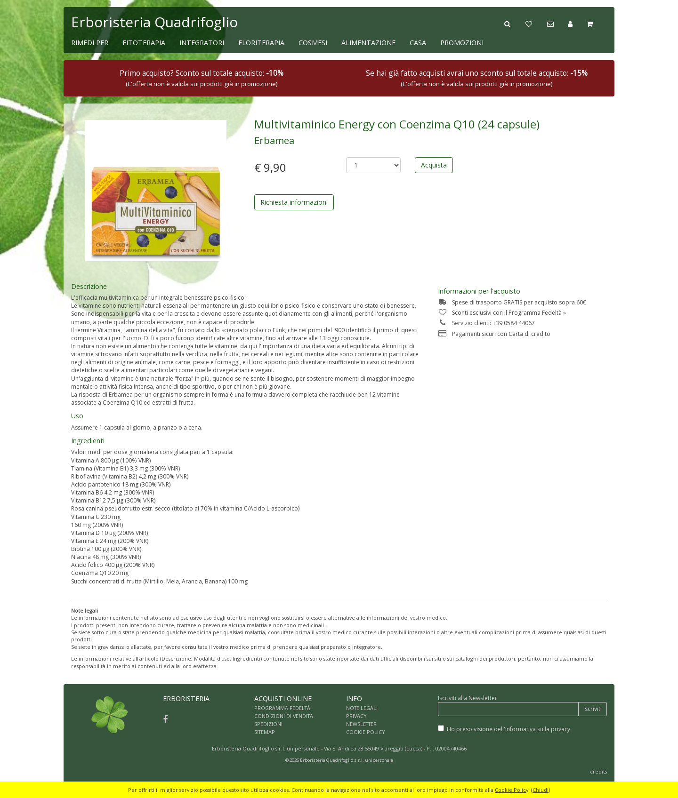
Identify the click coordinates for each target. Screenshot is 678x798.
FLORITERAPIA (261, 42)
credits (598, 771)
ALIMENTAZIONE (368, 42)
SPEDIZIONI (268, 723)
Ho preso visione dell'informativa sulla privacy (508, 729)
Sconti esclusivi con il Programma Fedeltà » (502, 313)
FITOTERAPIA (143, 42)
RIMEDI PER (89, 42)
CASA (418, 42)
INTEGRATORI (201, 42)
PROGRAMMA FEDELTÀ (282, 707)
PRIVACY (356, 715)
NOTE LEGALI (362, 707)
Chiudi (541, 789)
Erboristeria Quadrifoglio (154, 22)
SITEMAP (264, 731)
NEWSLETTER (361, 723)
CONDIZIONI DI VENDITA (283, 715)
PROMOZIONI (462, 42)
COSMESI (313, 42)
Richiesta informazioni (294, 202)
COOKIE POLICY (365, 731)
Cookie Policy (511, 789)
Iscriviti (592, 709)
